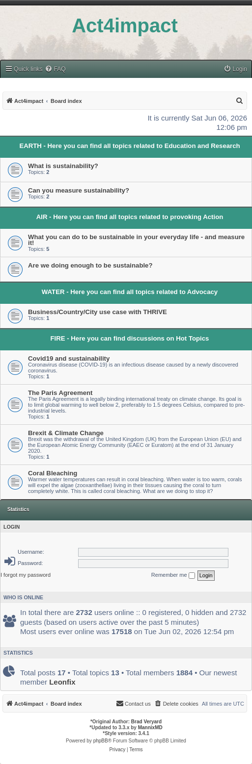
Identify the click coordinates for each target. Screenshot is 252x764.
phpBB (100, 740)
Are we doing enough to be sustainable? (90, 265)
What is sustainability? (63, 166)
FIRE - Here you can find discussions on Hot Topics (130, 338)
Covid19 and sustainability (69, 358)
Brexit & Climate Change (66, 433)
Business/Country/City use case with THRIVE (97, 312)
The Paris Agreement (60, 392)
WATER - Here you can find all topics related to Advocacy (130, 292)
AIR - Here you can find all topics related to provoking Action (130, 217)
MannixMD (150, 727)
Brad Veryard (146, 721)
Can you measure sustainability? (78, 190)
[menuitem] (55, 69)
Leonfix (62, 682)
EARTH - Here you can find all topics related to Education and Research (129, 145)
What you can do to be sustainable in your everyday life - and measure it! (136, 239)
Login (11, 527)
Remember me (173, 575)
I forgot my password (25, 575)
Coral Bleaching (52, 473)
